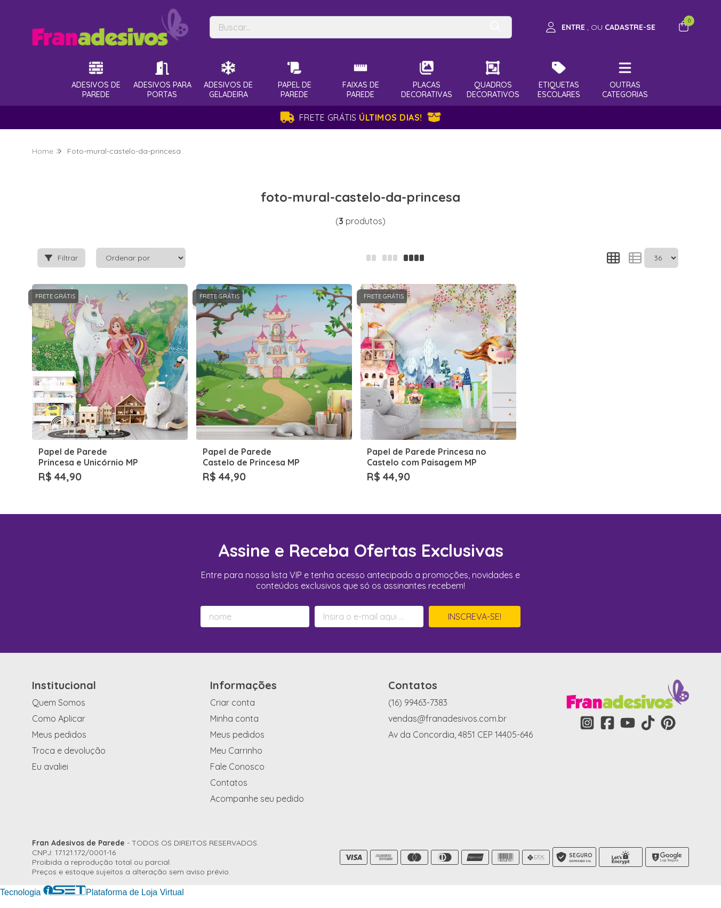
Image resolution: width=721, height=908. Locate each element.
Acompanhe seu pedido (257, 798)
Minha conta (234, 718)
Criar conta (232, 702)
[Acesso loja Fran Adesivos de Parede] (600, 27)
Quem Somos (58, 702)
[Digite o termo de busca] (345, 27)
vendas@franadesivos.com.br (447, 718)
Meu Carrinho (236, 750)
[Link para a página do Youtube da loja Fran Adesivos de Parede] (627, 722)
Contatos (228, 782)
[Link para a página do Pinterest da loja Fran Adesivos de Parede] (668, 722)
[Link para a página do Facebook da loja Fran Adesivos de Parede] (607, 722)
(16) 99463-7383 (417, 702)
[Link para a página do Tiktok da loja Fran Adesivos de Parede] (647, 722)
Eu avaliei (50, 766)
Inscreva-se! (474, 616)
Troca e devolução (69, 750)
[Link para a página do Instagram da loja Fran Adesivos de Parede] (587, 722)
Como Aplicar (58, 718)
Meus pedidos (59, 734)
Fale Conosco (237, 766)
